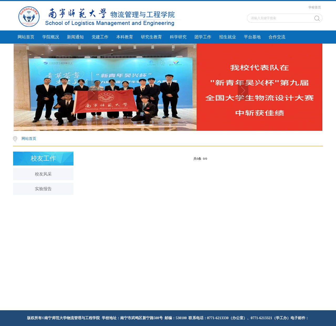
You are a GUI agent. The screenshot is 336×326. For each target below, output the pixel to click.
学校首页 (314, 7)
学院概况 (50, 37)
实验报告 (43, 189)
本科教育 (124, 37)
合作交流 (277, 37)
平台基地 (252, 37)
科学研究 (178, 37)
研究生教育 (151, 37)
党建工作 (100, 37)
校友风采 (43, 174)
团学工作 (203, 37)
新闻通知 (75, 37)
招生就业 (227, 37)
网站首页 (26, 37)
